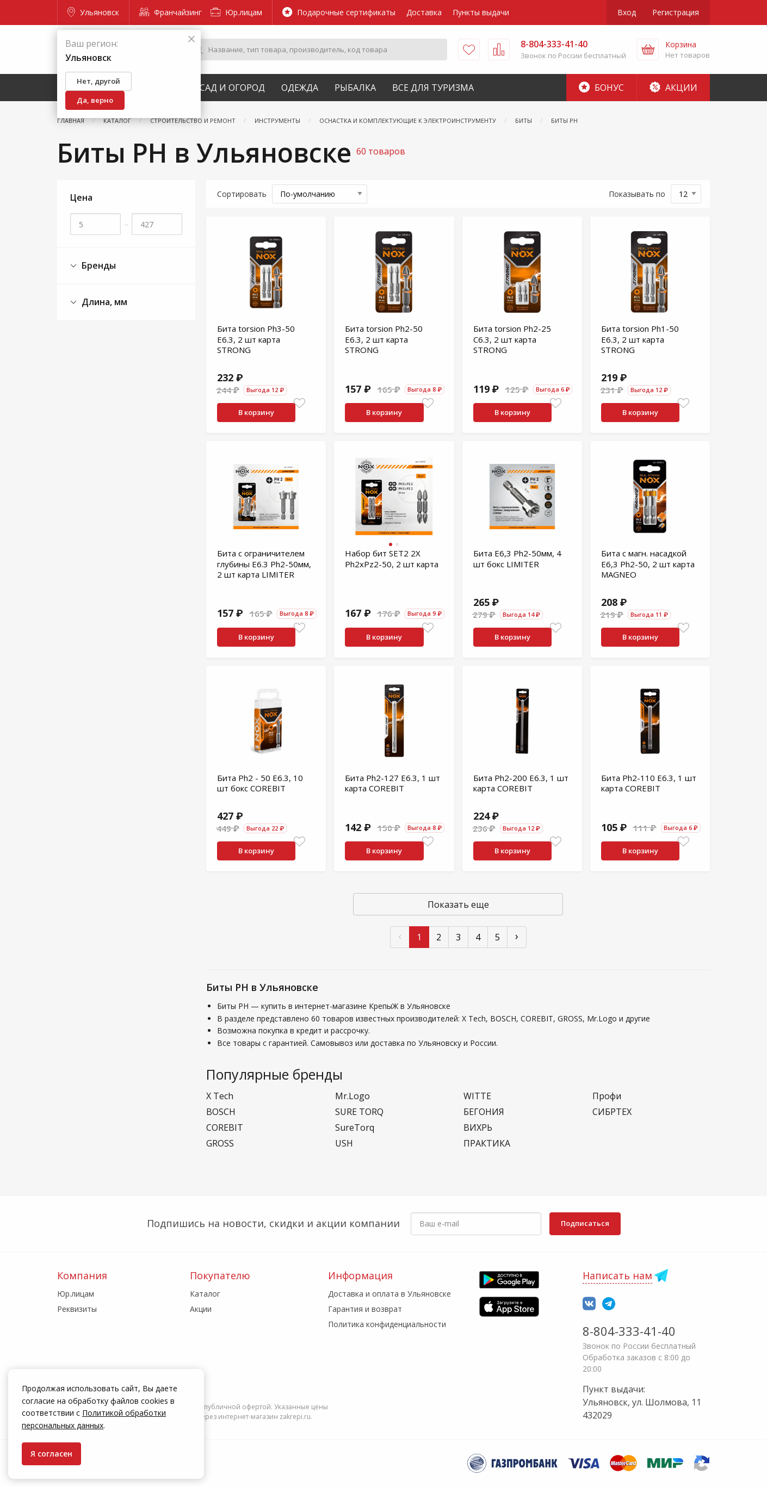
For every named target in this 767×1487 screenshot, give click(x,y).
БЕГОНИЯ (483, 1112)
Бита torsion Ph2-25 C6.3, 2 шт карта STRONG (512, 339)
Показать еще (458, 904)
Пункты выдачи (481, 12)
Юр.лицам (236, 12)
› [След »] (516, 935)
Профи (606, 1096)
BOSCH (221, 1112)
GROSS (220, 1143)
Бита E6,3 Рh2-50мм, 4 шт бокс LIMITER (517, 558)
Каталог (205, 1293)
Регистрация (675, 12)
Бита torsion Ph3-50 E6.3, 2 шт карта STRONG (256, 339)
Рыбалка (355, 88)
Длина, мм (98, 302)
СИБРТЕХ (612, 1112)
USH (344, 1143)
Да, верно (95, 100)
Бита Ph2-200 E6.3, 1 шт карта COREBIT (520, 783)
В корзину (256, 412)
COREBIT (224, 1127)
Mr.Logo (352, 1096)
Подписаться (585, 1223)
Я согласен (51, 1453)
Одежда (299, 88)
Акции (673, 88)
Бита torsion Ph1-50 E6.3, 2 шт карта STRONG (640, 339)
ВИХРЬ (477, 1127)
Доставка (424, 12)
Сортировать (242, 194)
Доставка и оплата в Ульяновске (389, 1293)
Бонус (601, 88)
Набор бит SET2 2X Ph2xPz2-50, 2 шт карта (391, 558)
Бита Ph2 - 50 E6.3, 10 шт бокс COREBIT (260, 783)
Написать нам (617, 1275)
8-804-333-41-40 (629, 1331)
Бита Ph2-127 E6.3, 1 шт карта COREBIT (392, 783)
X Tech (219, 1096)
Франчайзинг (170, 12)
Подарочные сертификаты (338, 12)
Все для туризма (433, 88)
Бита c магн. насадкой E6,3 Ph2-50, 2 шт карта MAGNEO (648, 564)
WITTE (477, 1096)
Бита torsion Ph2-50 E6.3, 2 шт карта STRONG (384, 339)
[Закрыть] (191, 39)
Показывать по (637, 194)
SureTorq (354, 1127)
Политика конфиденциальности (387, 1324)
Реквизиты (77, 1309)
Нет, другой (98, 81)
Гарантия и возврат (365, 1309)
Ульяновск (93, 12)
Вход (626, 12)
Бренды (93, 265)
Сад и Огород (232, 88)
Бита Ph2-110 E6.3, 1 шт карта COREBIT (648, 783)
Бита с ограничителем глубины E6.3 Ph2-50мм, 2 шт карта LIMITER (264, 564)
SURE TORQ (359, 1112)
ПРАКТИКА (486, 1143)
